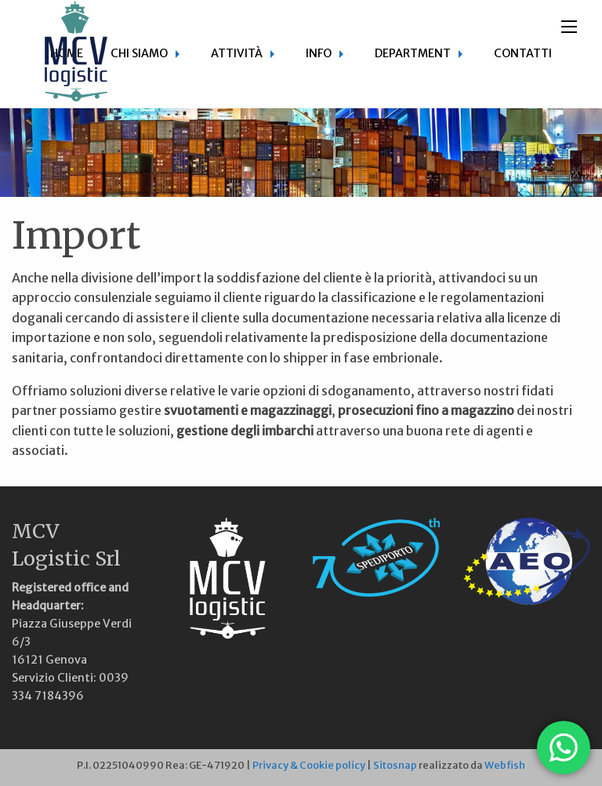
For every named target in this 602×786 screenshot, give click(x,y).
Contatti (523, 53)
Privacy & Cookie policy (308, 765)
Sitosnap (395, 765)
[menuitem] (147, 54)
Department (413, 53)
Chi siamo (139, 53)
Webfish (504, 765)
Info (319, 53)
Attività (237, 53)
